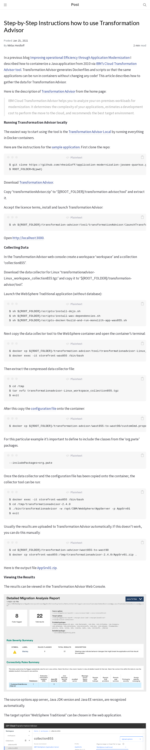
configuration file (43, 408)
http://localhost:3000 (28, 238)
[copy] (142, 157)
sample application (66, 147)
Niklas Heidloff (16, 45)
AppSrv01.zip (47, 568)
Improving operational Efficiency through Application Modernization (80, 57)
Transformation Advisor (58, 91)
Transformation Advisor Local (89, 131)
